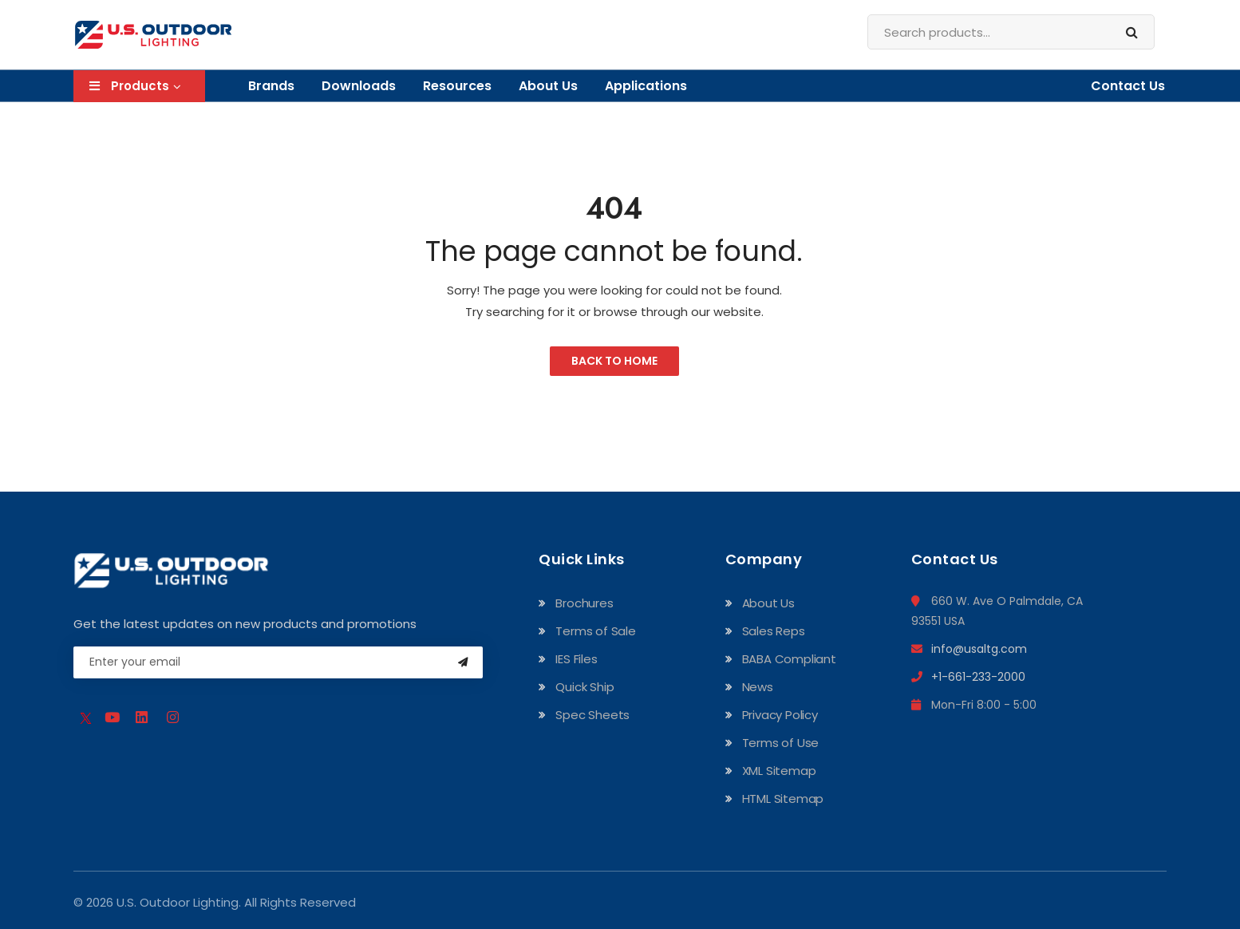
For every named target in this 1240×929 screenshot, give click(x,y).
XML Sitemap (779, 770)
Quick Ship (584, 686)
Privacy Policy (780, 714)
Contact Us (1128, 86)
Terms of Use (780, 742)
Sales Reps (773, 631)
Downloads (359, 86)
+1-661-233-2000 (968, 677)
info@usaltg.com (969, 649)
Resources (457, 86)
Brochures (584, 603)
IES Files (576, 658)
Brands (271, 86)
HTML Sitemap (783, 798)
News (757, 686)
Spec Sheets (592, 714)
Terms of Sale (595, 631)
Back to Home (614, 361)
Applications (646, 86)
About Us (548, 86)
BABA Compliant (789, 658)
